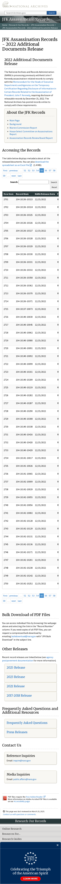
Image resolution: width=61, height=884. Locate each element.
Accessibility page (22, 801)
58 (54, 170)
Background (15, 124)
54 (37, 170)
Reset (54, 187)
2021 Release (16, 686)
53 (33, 170)
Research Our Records (19, 25)
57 (50, 170)
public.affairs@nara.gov (24, 779)
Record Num (22, 193)
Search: (14, 182)
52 (29, 170)
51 (25, 170)
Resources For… (11, 834)
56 (46, 170)
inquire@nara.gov (22, 760)
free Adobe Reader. (35, 796)
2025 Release (16, 667)
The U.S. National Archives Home (24, 5)
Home (4, 25)
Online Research (11, 829)
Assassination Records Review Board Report (31, 137)
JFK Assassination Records (42, 25)
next (13, 175)
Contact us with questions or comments (19, 814)
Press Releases (17, 732)
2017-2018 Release (19, 695)
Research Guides (12, 839)
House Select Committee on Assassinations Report (31, 133)
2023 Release (16, 677)
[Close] (57, 845)
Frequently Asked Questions (27, 723)
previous (13, 170)
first (5, 170)
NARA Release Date (45, 193)
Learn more (30, 878)
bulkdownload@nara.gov (23, 636)
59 (4, 175)
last (20, 175)
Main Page (15, 120)
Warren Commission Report (23, 127)
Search (52, 13)
